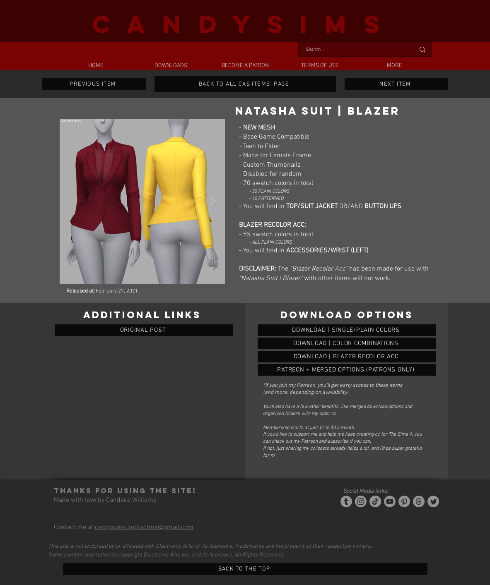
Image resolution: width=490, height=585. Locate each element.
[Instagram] (361, 501)
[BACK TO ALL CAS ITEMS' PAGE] (245, 84)
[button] (170, 65)
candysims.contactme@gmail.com (144, 527)
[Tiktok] (375, 501)
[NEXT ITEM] (396, 84)
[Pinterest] (404, 501)
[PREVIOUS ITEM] (94, 84)
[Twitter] (433, 501)
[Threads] (419, 501)
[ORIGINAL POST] (144, 330)
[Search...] (353, 50)
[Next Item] (212, 201)
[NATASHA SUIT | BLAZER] (347, 330)
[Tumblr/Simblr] (346, 501)
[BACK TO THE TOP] (245, 569)
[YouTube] (390, 501)
